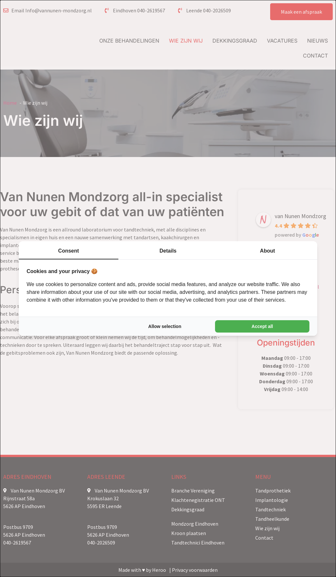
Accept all (262, 326)
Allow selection (164, 326)
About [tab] (267, 251)
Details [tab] (168, 251)
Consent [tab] (68, 251)
